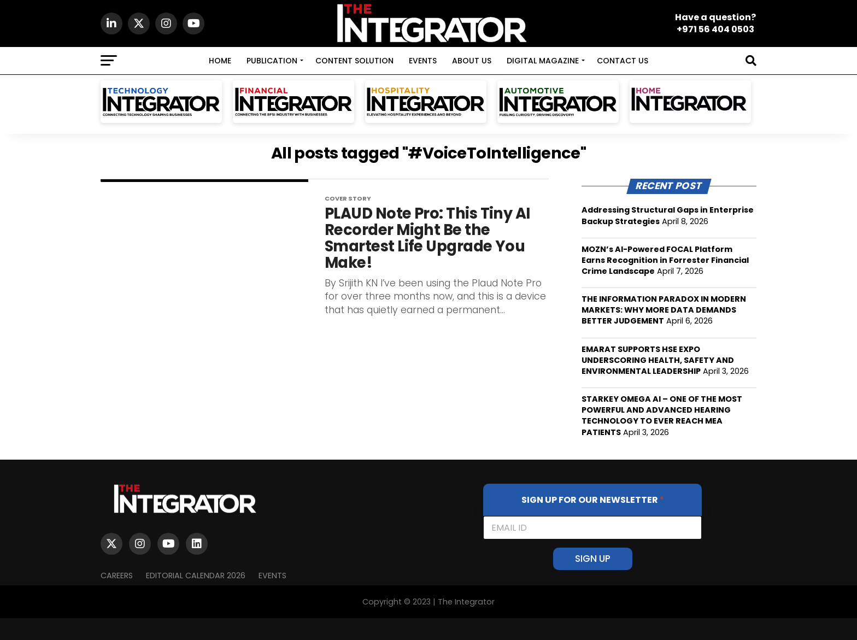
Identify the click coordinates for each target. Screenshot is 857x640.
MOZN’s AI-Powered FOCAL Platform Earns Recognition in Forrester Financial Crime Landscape (665, 260)
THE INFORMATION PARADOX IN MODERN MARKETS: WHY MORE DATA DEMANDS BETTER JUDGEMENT (664, 309)
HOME (220, 60)
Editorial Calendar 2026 (195, 575)
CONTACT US (622, 60)
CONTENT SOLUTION (354, 60)
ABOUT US (471, 60)
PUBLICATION (271, 60)
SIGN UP (593, 558)
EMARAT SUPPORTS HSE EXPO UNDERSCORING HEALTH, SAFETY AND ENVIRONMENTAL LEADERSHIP (658, 360)
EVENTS (423, 60)
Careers (117, 575)
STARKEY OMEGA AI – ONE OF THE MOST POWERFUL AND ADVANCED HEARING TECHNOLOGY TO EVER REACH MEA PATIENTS (662, 415)
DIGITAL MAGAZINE (543, 60)
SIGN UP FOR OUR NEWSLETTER (592, 500)
